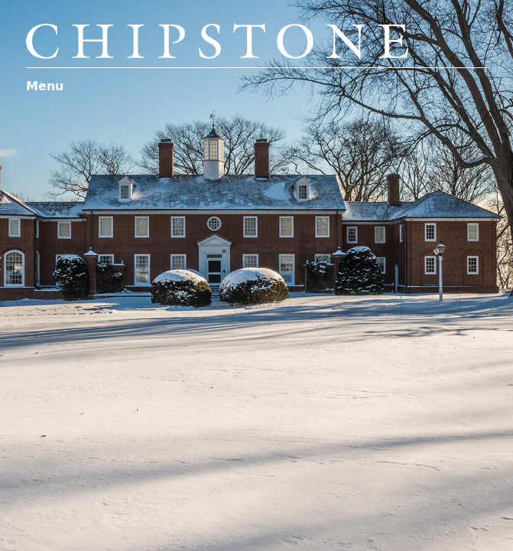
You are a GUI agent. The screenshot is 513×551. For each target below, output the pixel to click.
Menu (44, 86)
